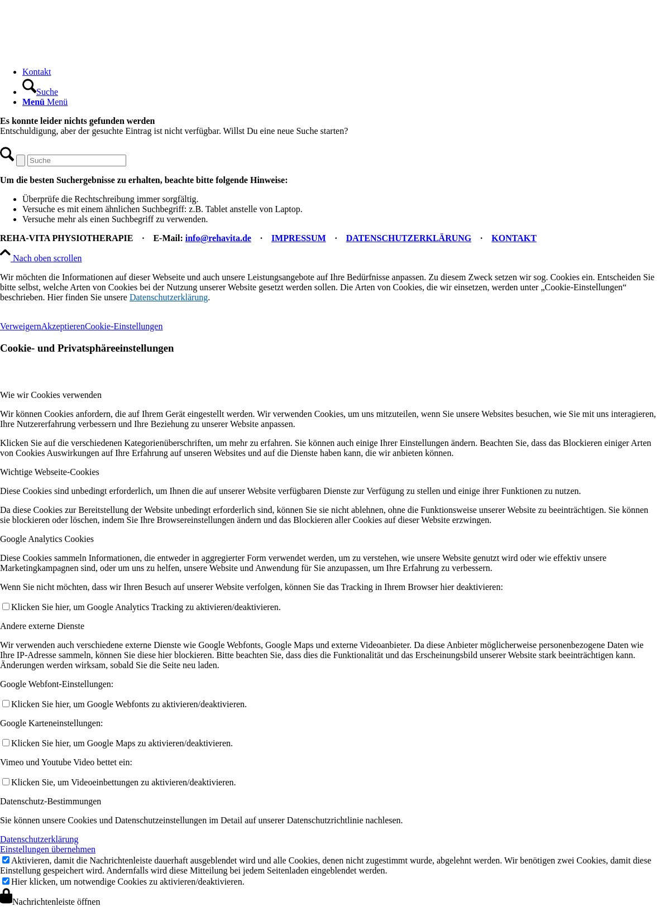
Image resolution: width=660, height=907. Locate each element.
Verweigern (20, 326)
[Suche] (40, 92)
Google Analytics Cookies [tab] (47, 539)
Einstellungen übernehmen (47, 849)
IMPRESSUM (298, 238)
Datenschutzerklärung (169, 297)
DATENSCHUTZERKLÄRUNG (409, 238)
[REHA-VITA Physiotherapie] (84, 52)
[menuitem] (341, 72)
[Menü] (45, 102)
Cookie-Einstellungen (124, 326)
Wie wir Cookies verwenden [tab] (51, 395)
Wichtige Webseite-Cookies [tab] (49, 472)
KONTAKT (514, 238)
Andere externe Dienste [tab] (42, 626)
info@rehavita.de (218, 238)
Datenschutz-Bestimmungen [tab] (50, 801)
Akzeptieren (63, 326)
